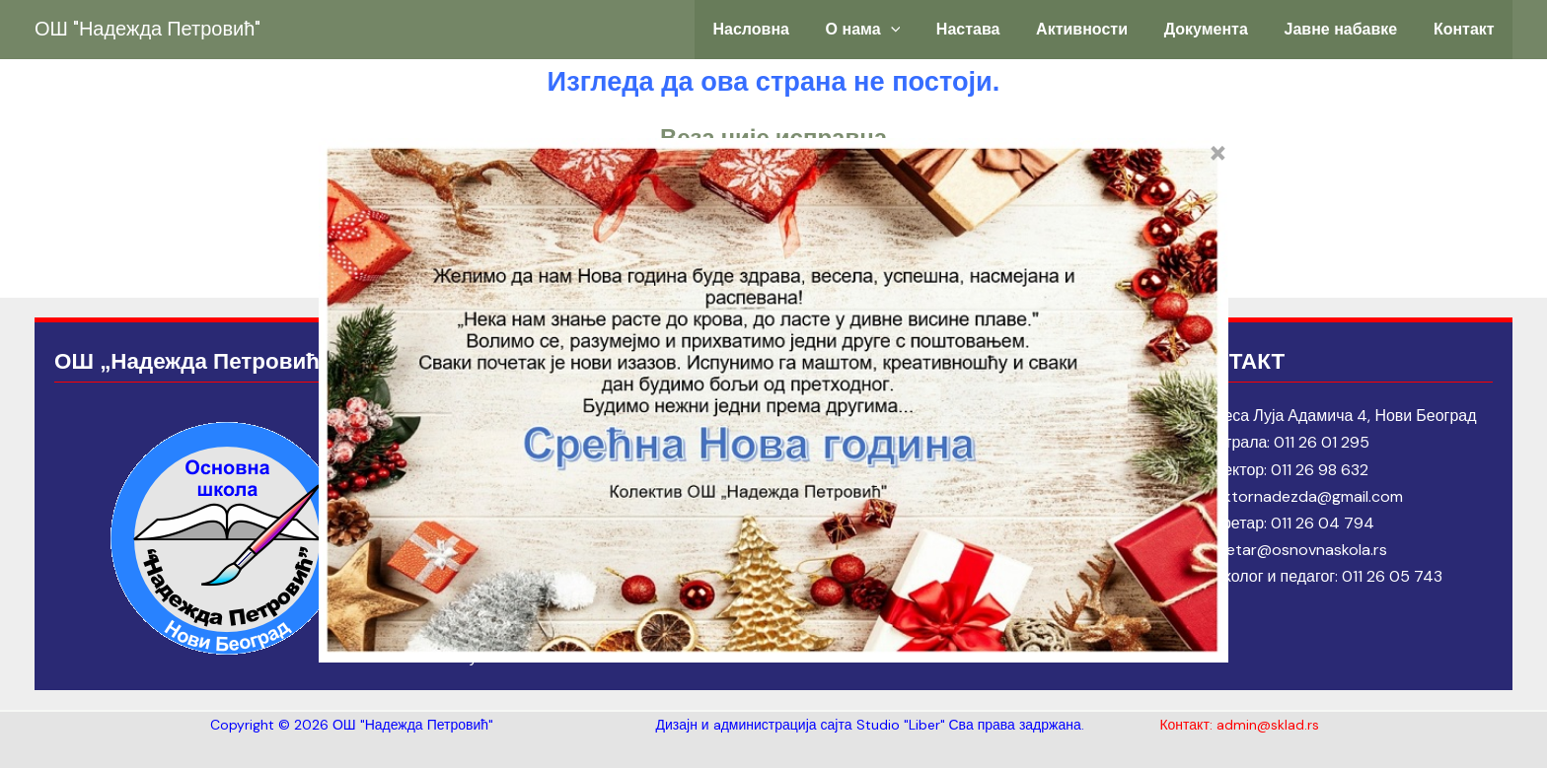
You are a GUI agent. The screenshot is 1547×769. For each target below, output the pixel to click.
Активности (1104, 29)
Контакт (1467, 29)
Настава (998, 29)
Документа (1222, 29)
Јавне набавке (1350, 29)
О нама (898, 29)
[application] (926, 29)
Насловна (794, 29)
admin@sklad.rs (1267, 725)
